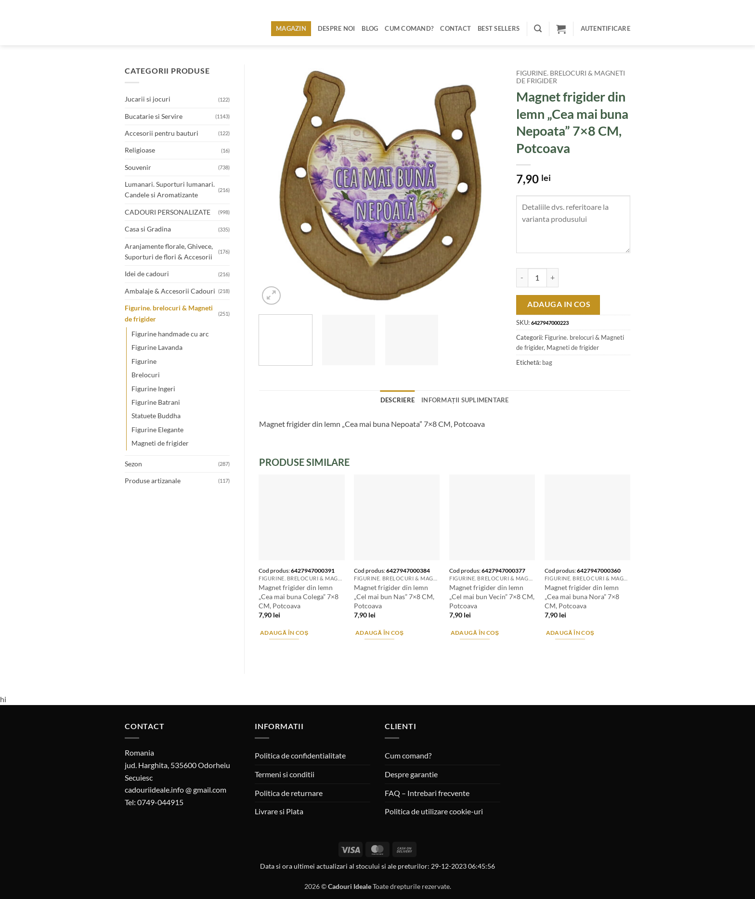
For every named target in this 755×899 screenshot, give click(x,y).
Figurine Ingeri (153, 389)
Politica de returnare (289, 792)
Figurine (143, 361)
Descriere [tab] (397, 400)
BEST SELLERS (499, 28)
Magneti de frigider (160, 443)
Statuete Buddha (156, 415)
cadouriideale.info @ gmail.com (175, 789)
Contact (455, 28)
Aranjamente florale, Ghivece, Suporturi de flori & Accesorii (169, 251)
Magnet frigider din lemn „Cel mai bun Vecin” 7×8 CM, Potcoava (491, 596)
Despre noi (336, 28)
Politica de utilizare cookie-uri (434, 811)
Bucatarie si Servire (153, 116)
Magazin (291, 28)
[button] (538, 28)
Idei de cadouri (147, 274)
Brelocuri (145, 375)
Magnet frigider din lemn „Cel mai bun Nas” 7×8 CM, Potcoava (394, 596)
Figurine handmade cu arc (170, 334)
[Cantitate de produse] (537, 277)
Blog (370, 28)
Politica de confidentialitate (300, 755)
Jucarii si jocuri (147, 99)
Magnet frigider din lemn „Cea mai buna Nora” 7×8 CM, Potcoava (582, 596)
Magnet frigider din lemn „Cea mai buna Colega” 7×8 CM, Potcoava (298, 596)
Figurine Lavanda (156, 347)
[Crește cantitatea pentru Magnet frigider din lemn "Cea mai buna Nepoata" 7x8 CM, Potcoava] (553, 277)
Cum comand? (409, 28)
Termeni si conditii (284, 774)
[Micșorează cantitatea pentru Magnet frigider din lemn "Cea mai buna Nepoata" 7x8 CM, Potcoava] (522, 277)
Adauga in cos (558, 304)
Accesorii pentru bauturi (161, 133)
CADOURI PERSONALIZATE (167, 212)
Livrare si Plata (279, 811)
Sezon (133, 464)
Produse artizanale (153, 480)
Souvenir (138, 167)
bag (547, 362)
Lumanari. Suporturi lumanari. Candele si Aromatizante (170, 189)
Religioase (140, 150)
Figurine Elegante (157, 429)
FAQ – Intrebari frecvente (427, 792)
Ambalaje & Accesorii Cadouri (170, 291)
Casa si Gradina (148, 229)
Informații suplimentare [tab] (465, 400)
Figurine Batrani (155, 402)
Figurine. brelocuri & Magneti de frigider (169, 313)
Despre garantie (411, 774)
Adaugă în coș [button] (284, 632)
